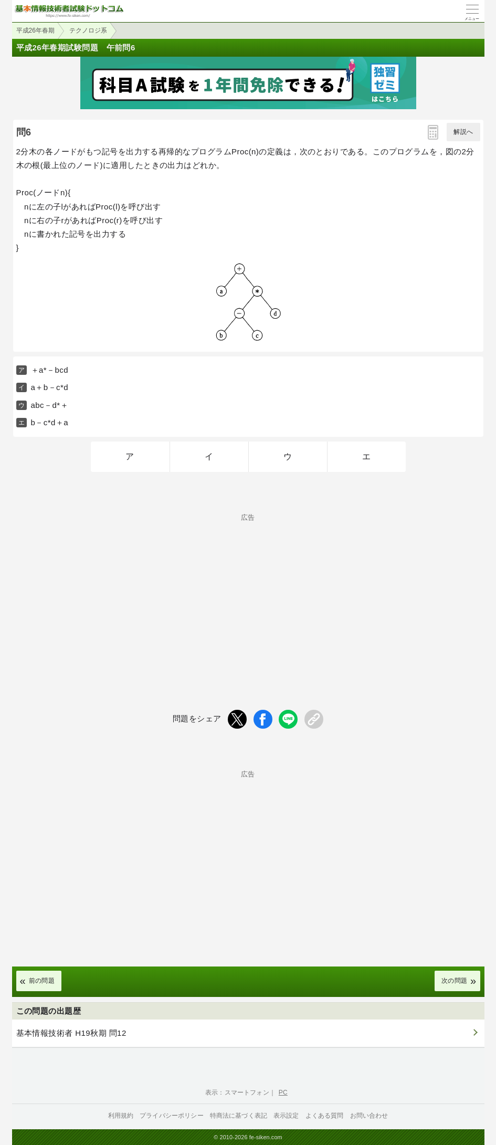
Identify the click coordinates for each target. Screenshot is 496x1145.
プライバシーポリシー (172, 1115)
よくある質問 (324, 1115)
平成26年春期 (35, 30)
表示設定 (286, 1115)
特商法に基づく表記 (238, 1115)
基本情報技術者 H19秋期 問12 (71, 1032)
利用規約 (121, 1115)
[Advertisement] (248, 594)
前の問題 (42, 980)
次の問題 (454, 980)
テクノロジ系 (88, 30)
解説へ (463, 131)
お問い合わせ (369, 1115)
